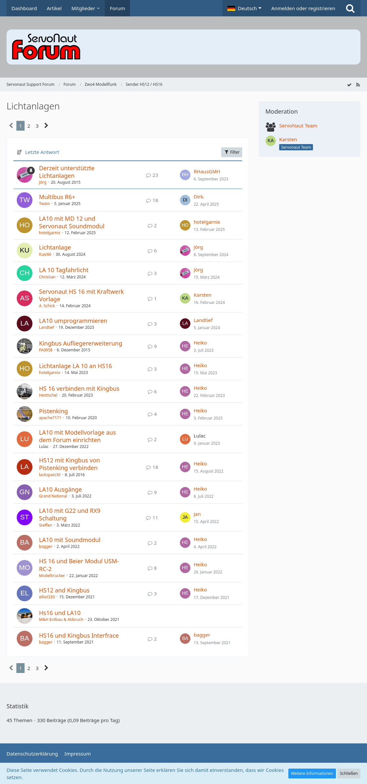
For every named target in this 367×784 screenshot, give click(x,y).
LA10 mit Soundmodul (70, 540)
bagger (45, 546)
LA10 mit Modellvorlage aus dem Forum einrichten (77, 436)
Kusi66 (45, 254)
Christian (47, 277)
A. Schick (47, 305)
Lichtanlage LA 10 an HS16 (75, 366)
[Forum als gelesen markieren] (349, 84)
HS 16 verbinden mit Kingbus (79, 388)
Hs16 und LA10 (60, 613)
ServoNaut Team (298, 125)
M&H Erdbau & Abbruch (61, 619)
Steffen (45, 525)
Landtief (46, 327)
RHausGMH (207, 171)
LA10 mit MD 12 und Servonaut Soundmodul (72, 222)
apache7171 (50, 417)
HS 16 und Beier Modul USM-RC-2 (79, 564)
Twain (44, 203)
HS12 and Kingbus (64, 590)
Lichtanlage (55, 247)
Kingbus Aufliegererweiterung (80, 343)
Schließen (349, 773)
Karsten (202, 294)
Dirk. (199, 196)
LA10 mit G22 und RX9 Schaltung (69, 514)
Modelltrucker (52, 575)
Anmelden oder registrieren (303, 8)
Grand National (53, 496)
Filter (232, 152)
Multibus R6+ (57, 197)
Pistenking (53, 411)
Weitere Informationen (312, 773)
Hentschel (48, 395)
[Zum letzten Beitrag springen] (185, 175)
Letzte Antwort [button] (42, 152)
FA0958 (45, 350)
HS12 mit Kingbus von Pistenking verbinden (69, 464)
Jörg (43, 182)
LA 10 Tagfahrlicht (63, 270)
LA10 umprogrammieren (73, 321)
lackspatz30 (50, 474)
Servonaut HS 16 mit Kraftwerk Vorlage (81, 295)
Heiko (200, 342)
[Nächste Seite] (46, 126)
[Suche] (350, 8)
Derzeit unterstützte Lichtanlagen (66, 171)
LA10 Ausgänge (60, 489)
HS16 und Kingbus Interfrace (79, 635)
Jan (197, 514)
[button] (244, 8)
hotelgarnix (49, 232)
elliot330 (47, 597)
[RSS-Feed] (357, 84)
